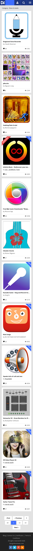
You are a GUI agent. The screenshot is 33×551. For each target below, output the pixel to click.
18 (5, 216)
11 (5, 467)
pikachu (6, 83)
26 (5, 174)
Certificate (19, 535)
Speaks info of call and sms (12, 376)
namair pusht (9, 462)
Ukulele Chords (8, 251)
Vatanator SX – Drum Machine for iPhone (17, 418)
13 (25, 523)
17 (5, 258)
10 (5, 48)
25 (5, 383)
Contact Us (11, 535)
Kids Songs (7, 334)
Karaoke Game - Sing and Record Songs (17, 293)
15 (5, 299)
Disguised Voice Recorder (12, 42)
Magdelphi (8, 379)
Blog (4, 535)
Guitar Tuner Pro (9, 502)
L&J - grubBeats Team (12, 170)
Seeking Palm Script (10, 125)
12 (5, 341)
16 (5, 132)
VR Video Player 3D (9, 460)
